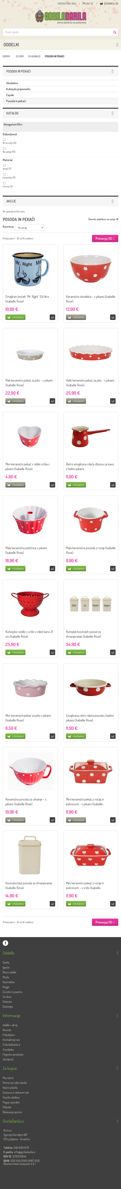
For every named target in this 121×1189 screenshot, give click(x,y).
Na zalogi (9, 151)
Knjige (6, 987)
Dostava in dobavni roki (16, 1092)
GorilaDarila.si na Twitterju (12, 943)
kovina (8, 186)
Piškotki (7, 1107)
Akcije (11, 201)
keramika (9, 177)
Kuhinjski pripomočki (18, 89)
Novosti (7, 1030)
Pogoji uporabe (11, 1102)
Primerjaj (52, 317)
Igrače (6, 967)
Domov (6, 56)
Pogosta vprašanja (13, 1054)
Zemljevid (8, 1059)
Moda (6, 977)
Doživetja (8, 1006)
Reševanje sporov (12, 1112)
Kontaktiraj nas (67, 3)
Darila (6, 962)
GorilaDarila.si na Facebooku (5, 943)
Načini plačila (10, 1087)
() (111, 3)
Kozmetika (9, 982)
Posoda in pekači (16, 101)
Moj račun (8, 1078)
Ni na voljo (9, 142)
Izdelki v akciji (10, 1025)
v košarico (18, 317)
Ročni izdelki (9, 972)
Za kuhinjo (34, 56)
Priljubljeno (9, 1035)
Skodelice (12, 83)
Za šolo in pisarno (12, 992)
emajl (7, 168)
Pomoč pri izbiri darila (15, 1083)
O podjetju (8, 1049)
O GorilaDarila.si (11, 1044)
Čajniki (10, 95)
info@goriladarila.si (24, 1152)
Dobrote (7, 1001)
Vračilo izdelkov (11, 1097)
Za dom (20, 56)
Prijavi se (88, 3)
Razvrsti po (8, 226)
